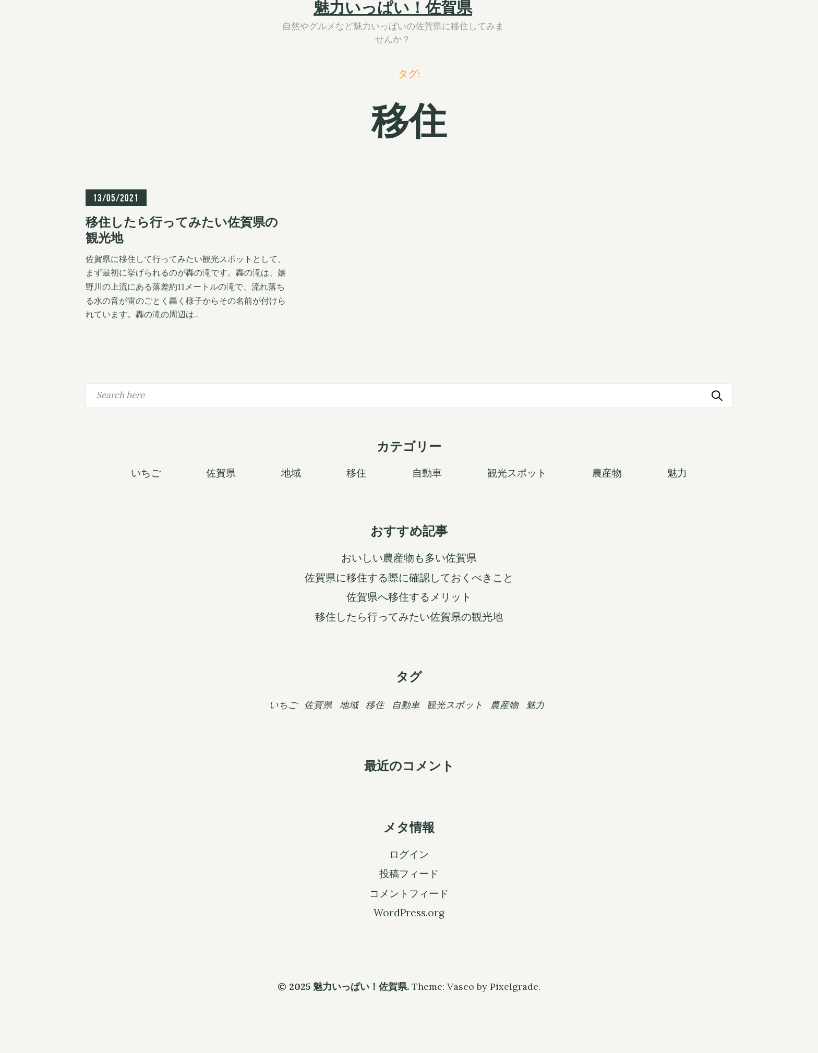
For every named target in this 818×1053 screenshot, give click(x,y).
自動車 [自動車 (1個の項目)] (406, 705)
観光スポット (517, 472)
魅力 (677, 472)
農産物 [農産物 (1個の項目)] (504, 705)
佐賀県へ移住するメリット (409, 597)
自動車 (427, 472)
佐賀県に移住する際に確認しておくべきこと (409, 577)
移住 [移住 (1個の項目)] (375, 705)
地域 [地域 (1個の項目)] (349, 705)
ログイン (409, 854)
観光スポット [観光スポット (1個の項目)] (455, 705)
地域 (291, 472)
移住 (356, 472)
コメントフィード (409, 893)
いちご (146, 472)
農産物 (607, 472)
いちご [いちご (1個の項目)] (283, 705)
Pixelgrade (514, 986)
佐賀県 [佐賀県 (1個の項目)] (318, 705)
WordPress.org (409, 912)
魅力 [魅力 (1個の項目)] (535, 705)
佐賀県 (221, 472)
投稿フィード (409, 873)
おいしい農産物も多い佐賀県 (409, 558)
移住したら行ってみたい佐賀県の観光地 (409, 617)
